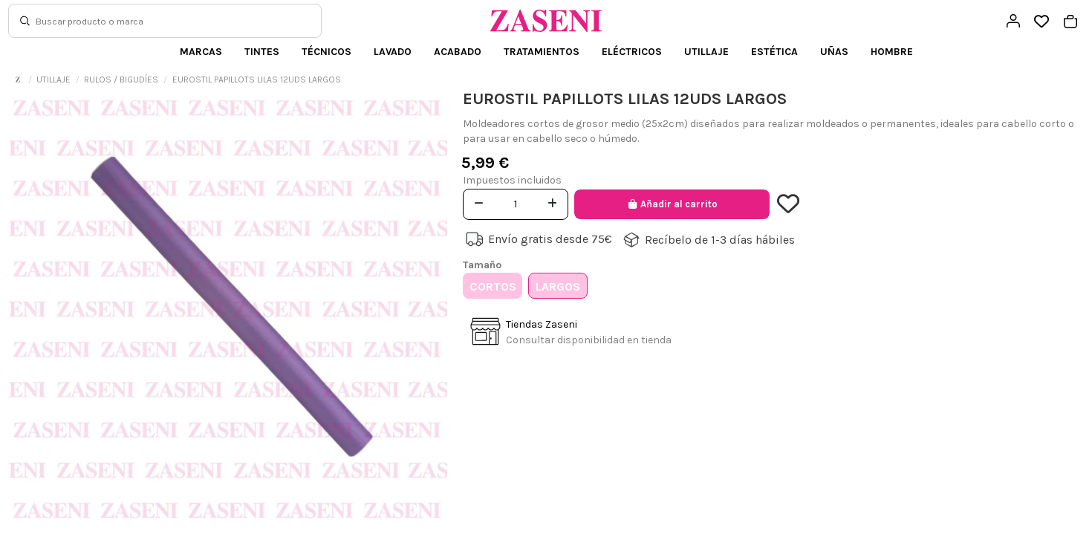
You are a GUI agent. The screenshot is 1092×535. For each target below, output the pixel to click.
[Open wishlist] (1042, 21)
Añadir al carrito (672, 204)
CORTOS (492, 286)
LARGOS (558, 286)
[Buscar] (25, 21)
